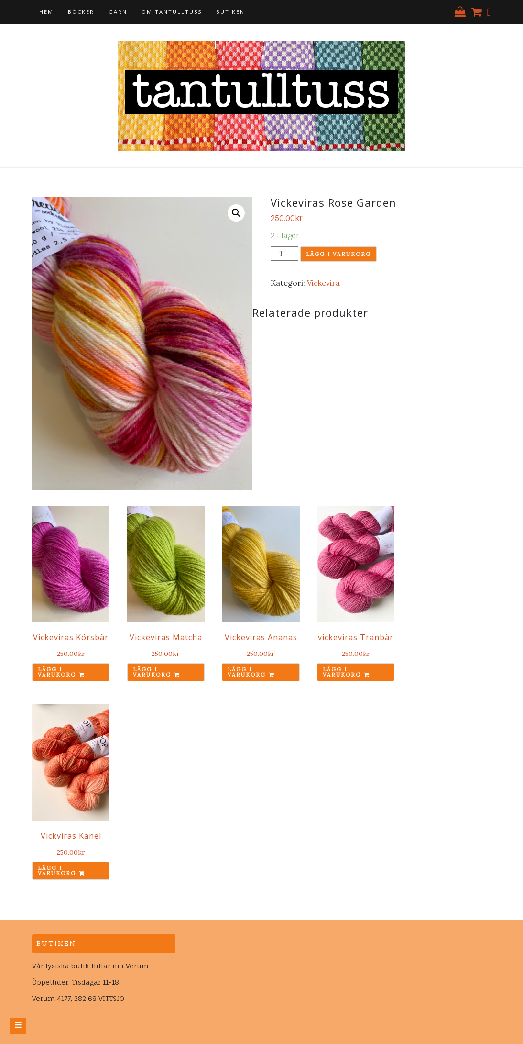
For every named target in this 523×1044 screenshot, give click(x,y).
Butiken (230, 11)
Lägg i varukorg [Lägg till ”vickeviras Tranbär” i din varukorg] (342, 672)
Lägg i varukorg (338, 254)
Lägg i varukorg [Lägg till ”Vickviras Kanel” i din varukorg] (57, 871)
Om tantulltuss (172, 11)
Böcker (81, 11)
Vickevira (323, 283)
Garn (118, 11)
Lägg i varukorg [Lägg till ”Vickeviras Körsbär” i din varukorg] (57, 672)
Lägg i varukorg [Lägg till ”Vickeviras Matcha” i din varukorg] (152, 672)
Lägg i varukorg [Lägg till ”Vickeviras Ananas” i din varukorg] (247, 672)
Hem (46, 11)
